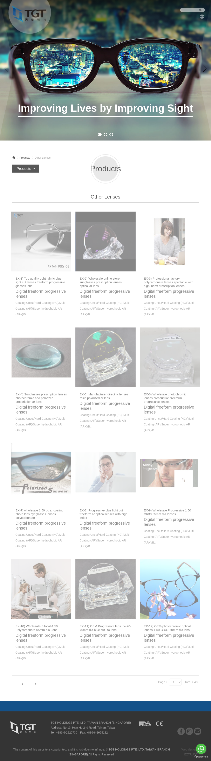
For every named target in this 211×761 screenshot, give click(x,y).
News (80, 12)
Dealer (134, 706)
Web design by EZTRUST (190, 752)
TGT (28, 13)
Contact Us (160, 12)
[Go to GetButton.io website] (201, 756)
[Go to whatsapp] (201, 749)
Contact (119, 706)
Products (100, 12)
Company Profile (129, 12)
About (64, 11)
